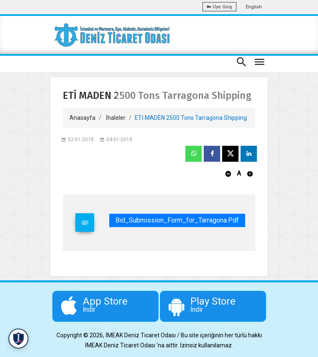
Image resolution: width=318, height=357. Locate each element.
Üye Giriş (219, 7)
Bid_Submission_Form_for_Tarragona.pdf (177, 220)
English (254, 7)
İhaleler (116, 117)
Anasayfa (82, 117)
